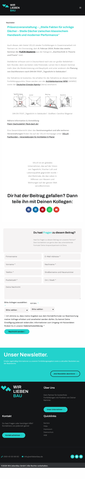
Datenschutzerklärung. (34, 330)
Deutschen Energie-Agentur (28, 84)
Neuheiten (10, 23)
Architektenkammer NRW (57, 81)
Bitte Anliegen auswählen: (15, 307)
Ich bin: (33, 308)
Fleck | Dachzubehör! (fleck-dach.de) (22, 124)
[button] (29, 210)
